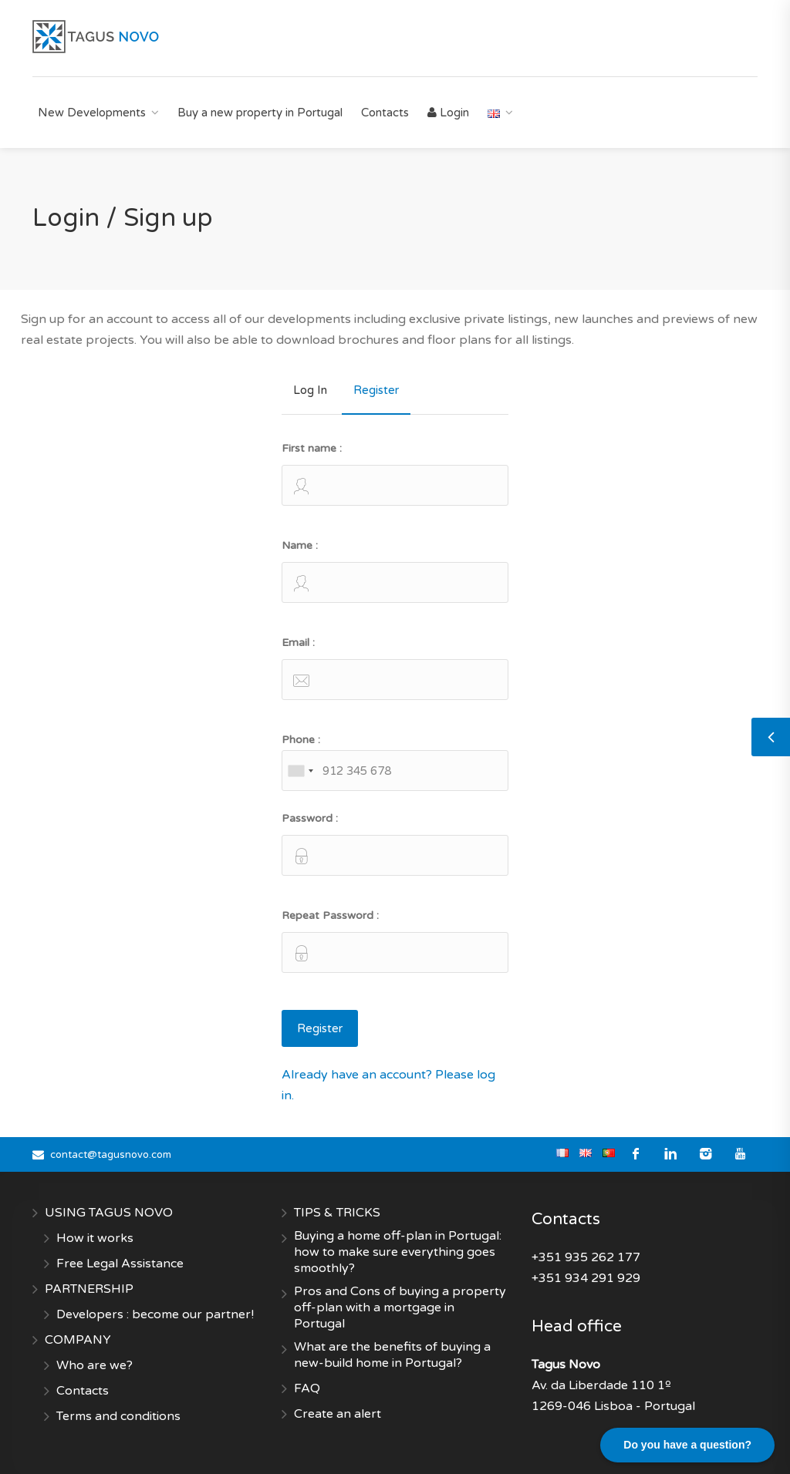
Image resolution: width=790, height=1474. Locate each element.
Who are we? (94, 1365)
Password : (395, 844)
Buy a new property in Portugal (260, 112)
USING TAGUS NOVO (109, 1212)
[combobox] (300, 770)
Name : (395, 571)
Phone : (395, 762)
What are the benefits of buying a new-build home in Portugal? (392, 1355)
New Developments (92, 112)
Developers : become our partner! (155, 1314)
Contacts (385, 112)
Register (376, 390)
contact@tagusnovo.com (110, 1155)
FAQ (307, 1388)
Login (448, 112)
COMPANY (78, 1340)
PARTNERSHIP (89, 1289)
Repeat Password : (395, 941)
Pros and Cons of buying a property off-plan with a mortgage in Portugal (400, 1307)
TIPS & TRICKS (337, 1212)
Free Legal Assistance (120, 1263)
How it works (94, 1238)
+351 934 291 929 (586, 1278)
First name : (395, 474)
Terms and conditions (118, 1416)
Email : (395, 668)
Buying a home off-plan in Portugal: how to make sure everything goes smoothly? (397, 1252)
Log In (310, 390)
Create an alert (337, 1414)
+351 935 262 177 (586, 1257)
